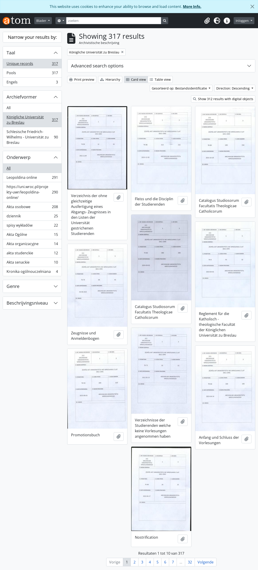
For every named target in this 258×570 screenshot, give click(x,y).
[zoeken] (113, 20)
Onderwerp (18, 157)
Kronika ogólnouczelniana (32, 272)
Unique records (32, 64)
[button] (207, 21)
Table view (160, 79)
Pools (32, 74)
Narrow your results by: (32, 37)
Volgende (206, 562)
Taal (11, 53)
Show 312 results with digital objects (223, 99)
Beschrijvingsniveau (27, 303)
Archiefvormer (22, 97)
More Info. (192, 6)
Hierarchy (110, 79)
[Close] (252, 6)
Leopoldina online (32, 178)
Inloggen (243, 20)
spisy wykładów (32, 226)
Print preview (81, 79)
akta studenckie (32, 254)
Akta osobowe (32, 207)
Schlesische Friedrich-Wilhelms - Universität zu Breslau (32, 137)
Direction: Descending (233, 88)
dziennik (32, 217)
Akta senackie (32, 263)
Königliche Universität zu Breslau (32, 120)
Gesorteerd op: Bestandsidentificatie (180, 88)
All (9, 107)
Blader (41, 20)
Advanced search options (97, 66)
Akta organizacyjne (32, 244)
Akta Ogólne (32, 235)
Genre (13, 286)
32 (190, 562)
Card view (136, 79)
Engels (32, 83)
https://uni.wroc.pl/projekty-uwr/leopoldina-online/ (32, 192)
